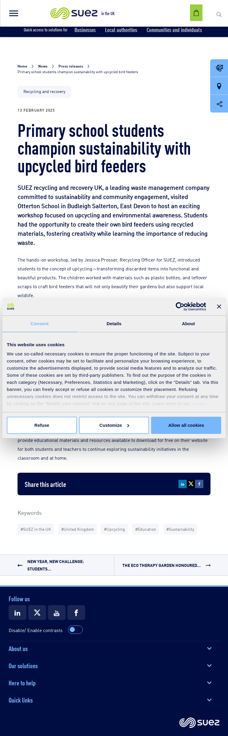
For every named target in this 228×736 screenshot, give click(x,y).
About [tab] (188, 323)
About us (18, 648)
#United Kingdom (77, 529)
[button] (13, 13)
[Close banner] (219, 306)
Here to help (22, 682)
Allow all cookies (186, 425)
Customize (114, 425)
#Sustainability (180, 529)
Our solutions (23, 665)
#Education (145, 529)
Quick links (21, 699)
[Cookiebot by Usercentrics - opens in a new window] (180, 306)
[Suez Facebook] (76, 612)
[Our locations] (219, 86)
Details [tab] (114, 323)
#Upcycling (114, 529)
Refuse (41, 425)
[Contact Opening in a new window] (219, 68)
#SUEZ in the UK (35, 529)
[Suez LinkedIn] (17, 612)
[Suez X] (37, 612)
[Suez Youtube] (57, 612)
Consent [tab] (40, 323)
